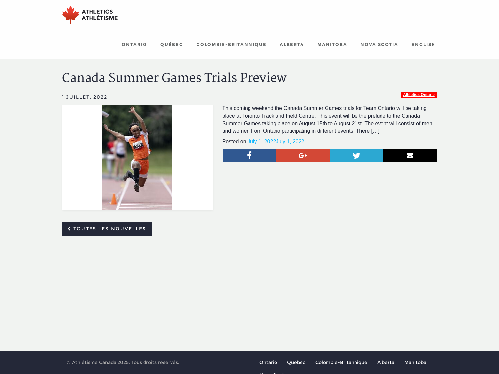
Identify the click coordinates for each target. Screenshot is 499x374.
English (423, 44)
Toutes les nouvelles (106, 229)
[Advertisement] (249, 290)
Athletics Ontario (419, 94)
